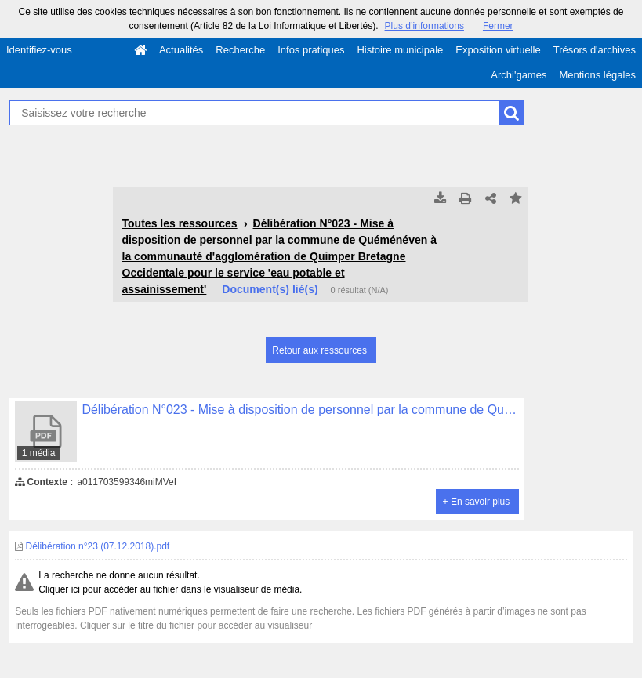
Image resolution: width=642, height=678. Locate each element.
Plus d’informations (424, 25)
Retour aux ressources (319, 350)
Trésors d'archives (594, 50)
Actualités (181, 50)
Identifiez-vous (39, 50)
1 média (39, 453)
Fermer (498, 25)
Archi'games (518, 75)
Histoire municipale (400, 50)
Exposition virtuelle (497, 50)
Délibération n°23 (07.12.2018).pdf (92, 546)
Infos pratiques (310, 50)
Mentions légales (597, 75)
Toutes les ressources (179, 223)
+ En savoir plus (476, 501)
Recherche (240, 50)
